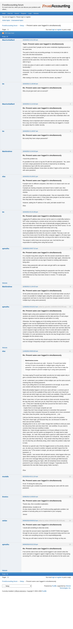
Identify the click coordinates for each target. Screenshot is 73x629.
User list (10, 13)
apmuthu (5, 248)
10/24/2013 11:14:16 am (30, 104)
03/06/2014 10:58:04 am (30, 497)
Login (30, 13)
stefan (4, 521)
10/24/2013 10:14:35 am (30, 40)
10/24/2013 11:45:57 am (30, 131)
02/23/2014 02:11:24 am (30, 476)
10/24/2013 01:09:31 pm (30, 176)
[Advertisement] (36, 610)
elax (3, 176)
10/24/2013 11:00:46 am (30, 84)
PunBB (54, 586)
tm (3, 84)
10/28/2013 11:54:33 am (30, 286)
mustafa (5, 476)
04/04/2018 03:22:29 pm (30, 544)
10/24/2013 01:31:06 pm (30, 212)
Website (36, 13)
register (59, 29)
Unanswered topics (17, 20)
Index (3, 13)
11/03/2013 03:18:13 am (30, 307)
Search (17, 13)
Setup (22, 25)
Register (23, 13)
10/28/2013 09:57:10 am (30, 248)
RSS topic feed (9, 33)
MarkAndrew (7, 151)
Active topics (6, 20)
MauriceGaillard (8, 40)
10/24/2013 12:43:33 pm (30, 151)
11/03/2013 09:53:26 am (30, 351)
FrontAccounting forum (13, 5)
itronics (5, 497)
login (53, 29)
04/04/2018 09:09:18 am (30, 520)
